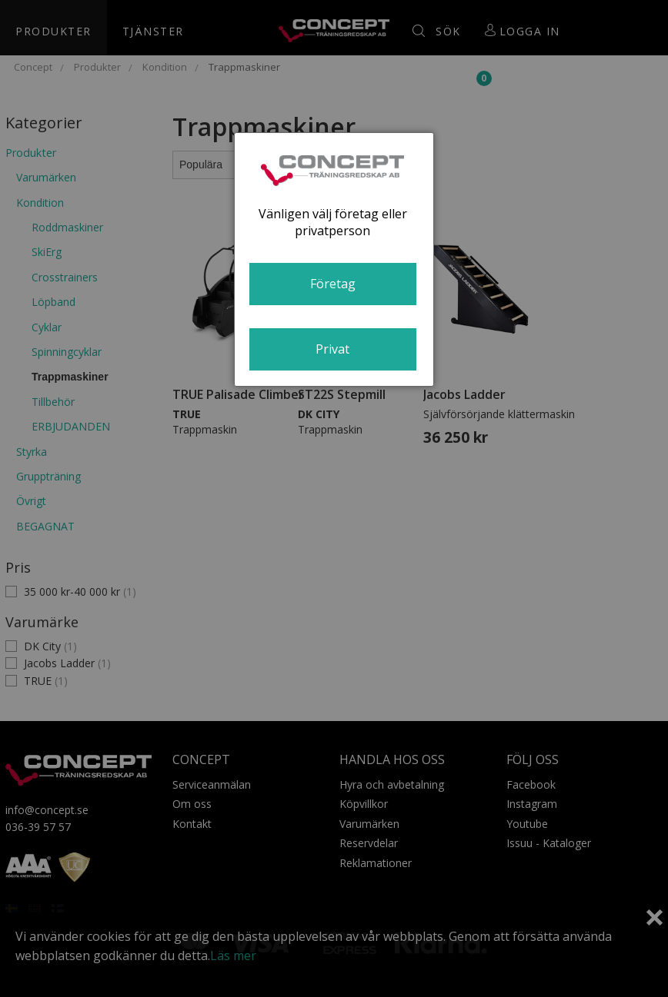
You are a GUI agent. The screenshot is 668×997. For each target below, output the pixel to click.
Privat (332, 349)
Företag (333, 283)
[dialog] (334, 259)
